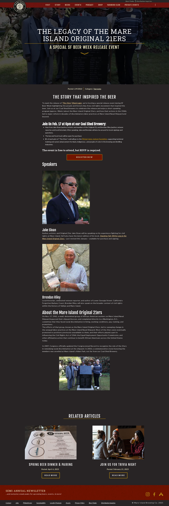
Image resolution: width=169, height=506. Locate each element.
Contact (8, 503)
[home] (20, 9)
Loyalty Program (55, 503)
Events (78, 5)
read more (50, 475)
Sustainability (41, 503)
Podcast (90, 5)
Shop (100, 5)
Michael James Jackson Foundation (94, 139)
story (57, 5)
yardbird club (113, 5)
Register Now (84, 157)
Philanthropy (27, 503)
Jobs (17, 503)
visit (48, 5)
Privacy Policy (79, 503)
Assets (68, 503)
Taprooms (97, 89)
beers (67, 5)
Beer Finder (93, 503)
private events (132, 5)
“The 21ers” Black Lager (72, 103)
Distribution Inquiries (144, 1)
